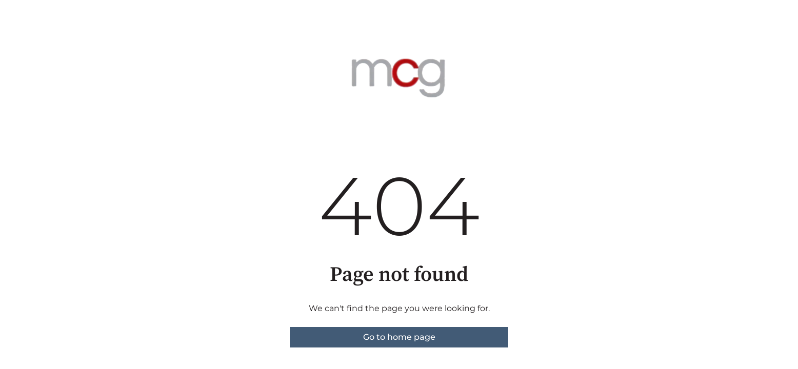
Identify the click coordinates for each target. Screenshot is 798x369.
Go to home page (399, 337)
